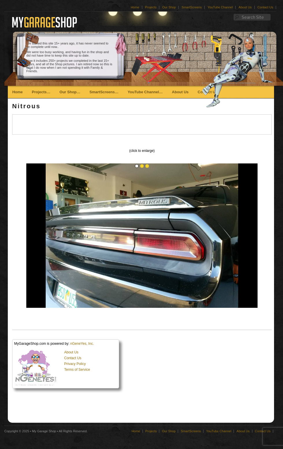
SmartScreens (192, 7)
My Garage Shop (44, 431)
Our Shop (169, 7)
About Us (244, 7)
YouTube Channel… (145, 92)
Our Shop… (70, 92)
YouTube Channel (220, 7)
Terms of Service (77, 370)
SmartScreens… (104, 92)
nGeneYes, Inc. (82, 344)
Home (135, 7)
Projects (151, 7)
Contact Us (265, 7)
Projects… (41, 92)
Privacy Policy (75, 364)
